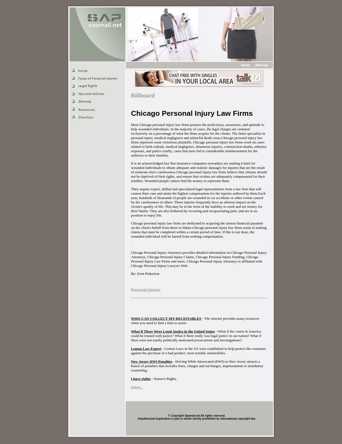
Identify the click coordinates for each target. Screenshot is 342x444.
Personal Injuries (145, 290)
